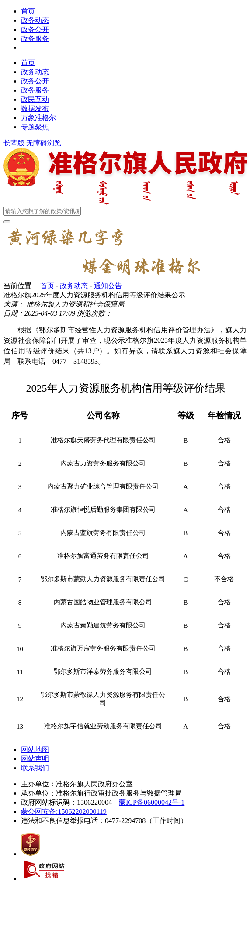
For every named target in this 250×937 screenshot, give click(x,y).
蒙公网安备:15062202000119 (64, 811)
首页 (28, 11)
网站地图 (35, 749)
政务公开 (35, 29)
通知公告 (108, 285)
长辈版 (13, 143)
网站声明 (35, 758)
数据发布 (35, 108)
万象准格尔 (38, 117)
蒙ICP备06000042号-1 (151, 802)
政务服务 (35, 38)
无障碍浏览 (43, 143)
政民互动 (35, 99)
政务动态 (35, 20)
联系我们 (35, 768)
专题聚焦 (35, 127)
